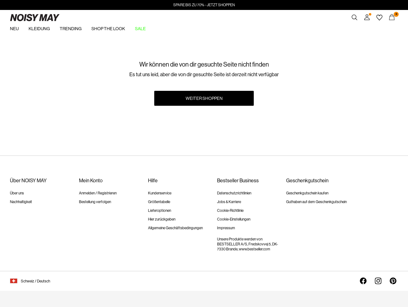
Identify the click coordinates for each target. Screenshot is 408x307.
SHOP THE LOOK (108, 28)
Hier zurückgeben (161, 219)
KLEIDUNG (39, 28)
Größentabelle (159, 202)
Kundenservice (159, 193)
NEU (14, 28)
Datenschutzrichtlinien (234, 193)
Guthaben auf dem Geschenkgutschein (316, 202)
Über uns (17, 193)
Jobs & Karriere (229, 202)
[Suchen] (354, 17)
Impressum (226, 228)
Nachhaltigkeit (21, 202)
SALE (140, 28)
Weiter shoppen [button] (204, 98)
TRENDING (70, 28)
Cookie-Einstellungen (233, 219)
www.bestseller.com (254, 249)
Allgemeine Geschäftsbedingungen (175, 228)
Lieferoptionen (159, 210)
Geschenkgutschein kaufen (307, 193)
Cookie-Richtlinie (230, 210)
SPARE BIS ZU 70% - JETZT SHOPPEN (204, 5)
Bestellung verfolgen (95, 202)
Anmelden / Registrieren (98, 193)
